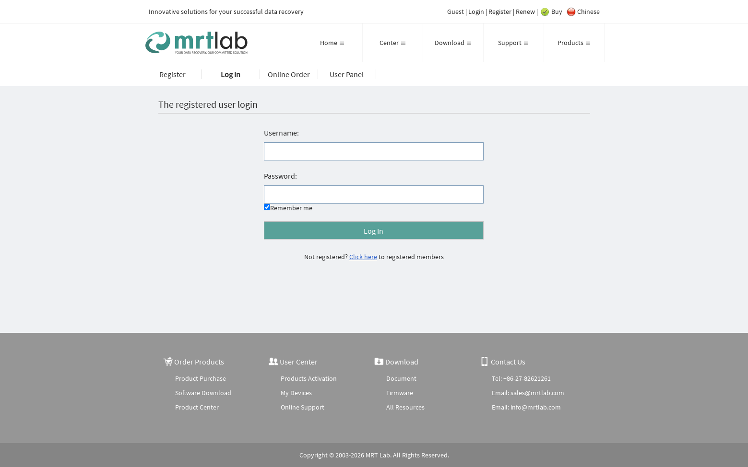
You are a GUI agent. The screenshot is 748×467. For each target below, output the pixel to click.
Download (453, 42)
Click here (363, 256)
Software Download (203, 392)
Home (332, 42)
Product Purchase (200, 378)
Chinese (582, 12)
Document (401, 378)
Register (499, 11)
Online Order (289, 74)
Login (476, 11)
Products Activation (309, 378)
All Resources (405, 407)
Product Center (197, 407)
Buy (550, 12)
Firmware (399, 392)
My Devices (296, 392)
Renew (525, 11)
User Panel (347, 74)
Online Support (302, 407)
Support (513, 42)
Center (393, 42)
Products (574, 42)
